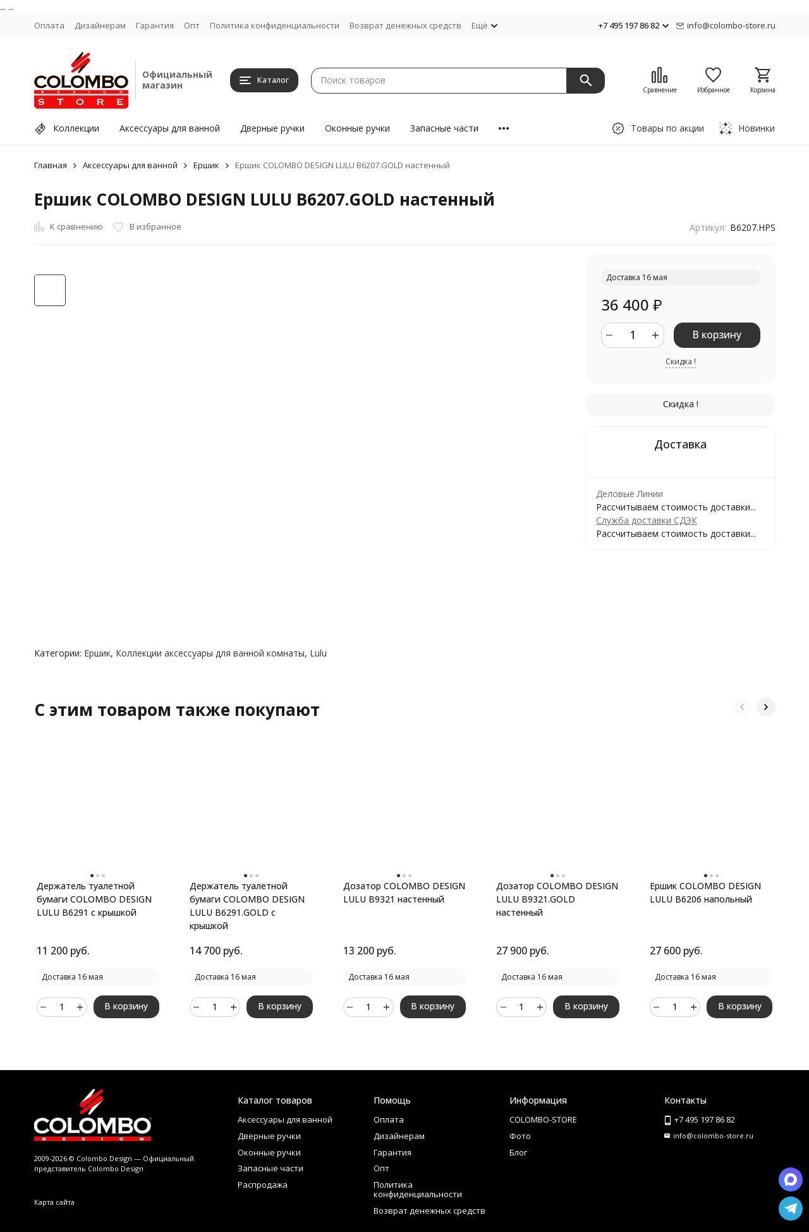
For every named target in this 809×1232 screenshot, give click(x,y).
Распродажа (263, 1184)
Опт (192, 25)
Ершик (206, 165)
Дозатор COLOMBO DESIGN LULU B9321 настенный (404, 892)
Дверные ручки (272, 128)
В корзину (716, 335)
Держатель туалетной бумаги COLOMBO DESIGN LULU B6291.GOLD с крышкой (247, 906)
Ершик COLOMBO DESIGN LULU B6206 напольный (705, 892)
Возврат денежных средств (405, 25)
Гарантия (155, 25)
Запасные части (444, 128)
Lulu (318, 653)
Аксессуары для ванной (169, 128)
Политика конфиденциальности (274, 25)
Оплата (49, 25)
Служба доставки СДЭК (646, 520)
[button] (742, 707)
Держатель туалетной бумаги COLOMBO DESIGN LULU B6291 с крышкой (94, 899)
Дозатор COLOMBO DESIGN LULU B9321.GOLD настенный (557, 899)
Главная (50, 165)
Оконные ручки (357, 128)
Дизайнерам (100, 25)
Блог (518, 1152)
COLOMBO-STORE (543, 1119)
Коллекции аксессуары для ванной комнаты (210, 653)
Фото (520, 1136)
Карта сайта (54, 1202)
